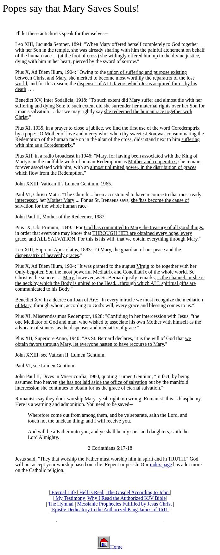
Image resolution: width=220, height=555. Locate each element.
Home (116, 547)
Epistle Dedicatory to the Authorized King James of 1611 (110, 509)
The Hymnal (61, 504)
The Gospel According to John (137, 492)
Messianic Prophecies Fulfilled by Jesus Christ (124, 504)
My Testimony (70, 498)
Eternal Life (63, 492)
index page (161, 464)
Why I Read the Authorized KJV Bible (126, 498)
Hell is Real (91, 492)
